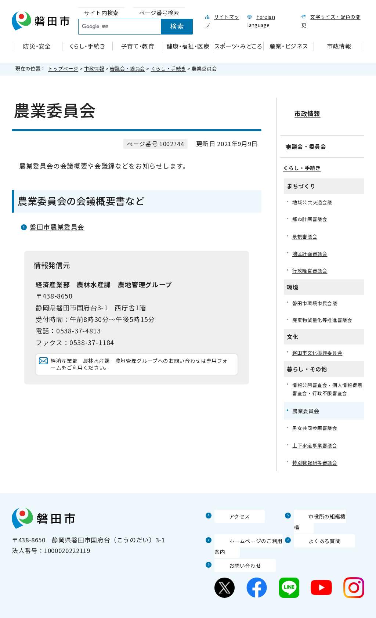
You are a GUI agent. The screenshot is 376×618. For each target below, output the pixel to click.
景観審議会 (305, 229)
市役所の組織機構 (320, 514)
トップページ (63, 68)
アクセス (227, 514)
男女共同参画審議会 (316, 426)
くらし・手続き (168, 68)
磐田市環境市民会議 (316, 297)
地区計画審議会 (311, 247)
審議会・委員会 (127, 68)
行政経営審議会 (311, 264)
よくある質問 (313, 529)
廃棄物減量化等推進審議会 (324, 315)
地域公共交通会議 (313, 194)
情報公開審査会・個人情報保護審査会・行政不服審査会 (327, 385)
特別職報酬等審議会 (316, 461)
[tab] (101, 13)
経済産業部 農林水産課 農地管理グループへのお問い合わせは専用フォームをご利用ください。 (141, 371)
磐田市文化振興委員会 (319, 348)
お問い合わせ (233, 553)
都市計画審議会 (311, 212)
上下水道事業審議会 (316, 443)
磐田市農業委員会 (57, 226)
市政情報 (94, 68)
